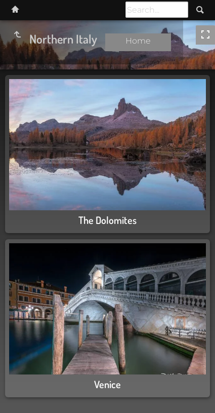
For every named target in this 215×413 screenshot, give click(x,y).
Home (138, 41)
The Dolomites (107, 220)
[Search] (156, 10)
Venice (107, 384)
